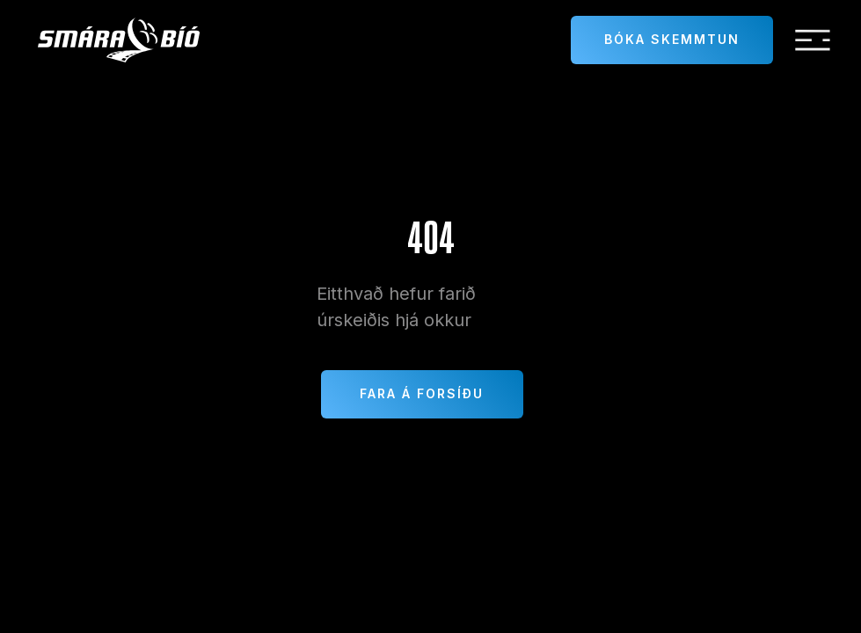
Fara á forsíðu (422, 393)
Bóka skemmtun (672, 39)
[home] (118, 40)
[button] (813, 40)
